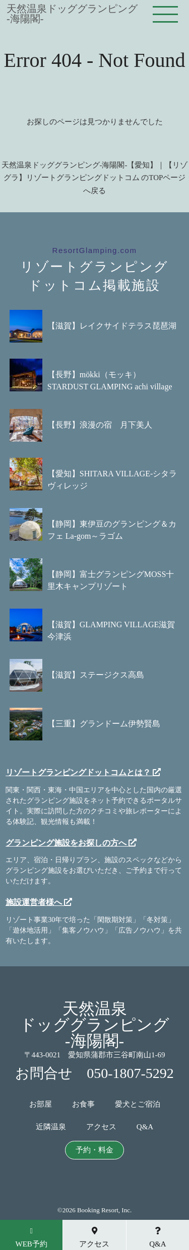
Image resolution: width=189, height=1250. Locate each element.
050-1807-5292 (130, 1073)
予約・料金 (94, 1150)
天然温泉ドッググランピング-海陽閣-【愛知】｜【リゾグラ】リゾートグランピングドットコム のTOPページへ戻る (95, 178)
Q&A (145, 1127)
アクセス (101, 1127)
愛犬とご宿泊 (137, 1104)
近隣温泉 (51, 1127)
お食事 (83, 1104)
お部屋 (40, 1104)
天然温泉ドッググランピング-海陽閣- (72, 14)
